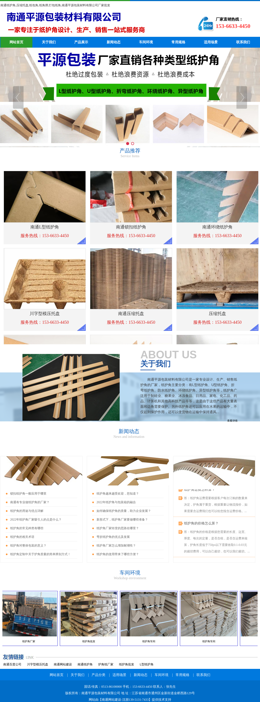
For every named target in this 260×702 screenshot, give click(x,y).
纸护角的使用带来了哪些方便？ (118, 554)
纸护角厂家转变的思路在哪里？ (118, 528)
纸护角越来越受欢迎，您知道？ (118, 493)
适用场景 (211, 42)
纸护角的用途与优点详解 (26, 511)
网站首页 (16, 42)
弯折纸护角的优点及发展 (113, 537)
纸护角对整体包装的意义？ (28, 545)
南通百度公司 (12, 664)
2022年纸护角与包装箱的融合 (116, 502)
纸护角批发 (126, 664)
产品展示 (81, 42)
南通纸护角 (85, 664)
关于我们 (49, 42)
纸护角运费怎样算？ (199, 491)
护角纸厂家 (105, 664)
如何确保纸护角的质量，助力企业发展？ (124, 511)
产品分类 (98, 675)
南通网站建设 (63, 664)
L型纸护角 (147, 664)
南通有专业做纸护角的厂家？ (29, 502)
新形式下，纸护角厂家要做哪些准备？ (122, 519)
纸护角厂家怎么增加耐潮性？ (116, 545)
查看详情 (232, 420)
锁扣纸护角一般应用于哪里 (28, 493)
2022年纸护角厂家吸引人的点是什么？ (36, 519)
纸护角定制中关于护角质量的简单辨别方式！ (40, 554)
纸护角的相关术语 (22, 537)
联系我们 (243, 42)
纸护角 (92, 24)
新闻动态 (113, 42)
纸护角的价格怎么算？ (201, 525)
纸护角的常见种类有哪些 (26, 528)
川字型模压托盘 (37, 664)
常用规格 (178, 42)
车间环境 (146, 42)
